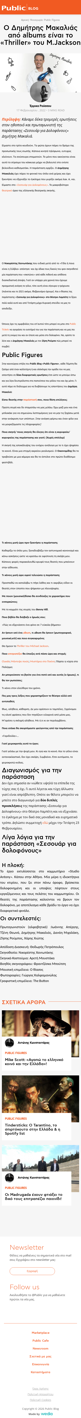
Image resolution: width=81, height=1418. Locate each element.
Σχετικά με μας (40, 1356)
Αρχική (25, 20)
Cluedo (6, 661)
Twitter (24, 1311)
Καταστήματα (40, 1372)
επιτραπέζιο (15, 653)
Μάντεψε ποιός (20, 661)
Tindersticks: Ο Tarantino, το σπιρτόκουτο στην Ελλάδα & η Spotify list (32, 1129)
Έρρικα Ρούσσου (40, 106)
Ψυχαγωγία (36, 20)
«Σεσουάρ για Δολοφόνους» (32, 184)
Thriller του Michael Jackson (32, 646)
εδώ (45, 823)
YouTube (33, 1311)
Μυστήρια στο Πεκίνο (42, 661)
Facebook (15, 1311)
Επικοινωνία (40, 1364)
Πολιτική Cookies (40, 1400)
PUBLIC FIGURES (16, 1053)
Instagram (42, 1311)
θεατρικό (7, 190)
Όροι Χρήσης (40, 1388)
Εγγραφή (32, 1271)
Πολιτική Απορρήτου (40, 1394)
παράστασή (30, 399)
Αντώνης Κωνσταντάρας (33, 1043)
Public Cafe (40, 1340)
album (27, 632)
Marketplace (40, 1332)
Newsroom (40, 1348)
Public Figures (52, 20)
